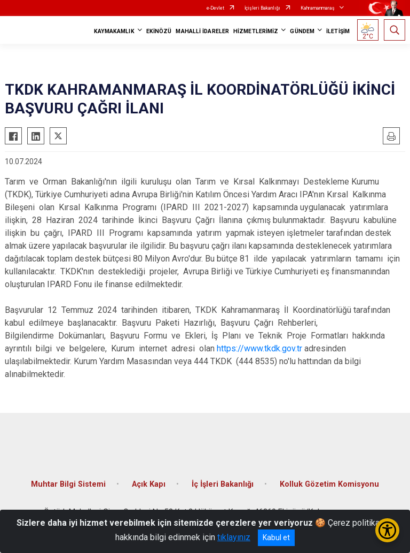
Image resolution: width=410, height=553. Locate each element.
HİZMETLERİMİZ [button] (255, 31)
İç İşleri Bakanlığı (223, 484)
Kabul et (276, 537)
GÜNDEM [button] (302, 31)
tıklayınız (233, 537)
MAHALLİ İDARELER (202, 31)
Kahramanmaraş (318, 8)
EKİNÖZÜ (159, 31)
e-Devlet (215, 8)
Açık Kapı (148, 484)
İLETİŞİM (338, 31)
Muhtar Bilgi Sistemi (68, 484)
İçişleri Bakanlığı (262, 8)
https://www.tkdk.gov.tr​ (259, 348)
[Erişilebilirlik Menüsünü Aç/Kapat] (387, 530)
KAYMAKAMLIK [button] (114, 31)
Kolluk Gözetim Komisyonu (329, 484)
